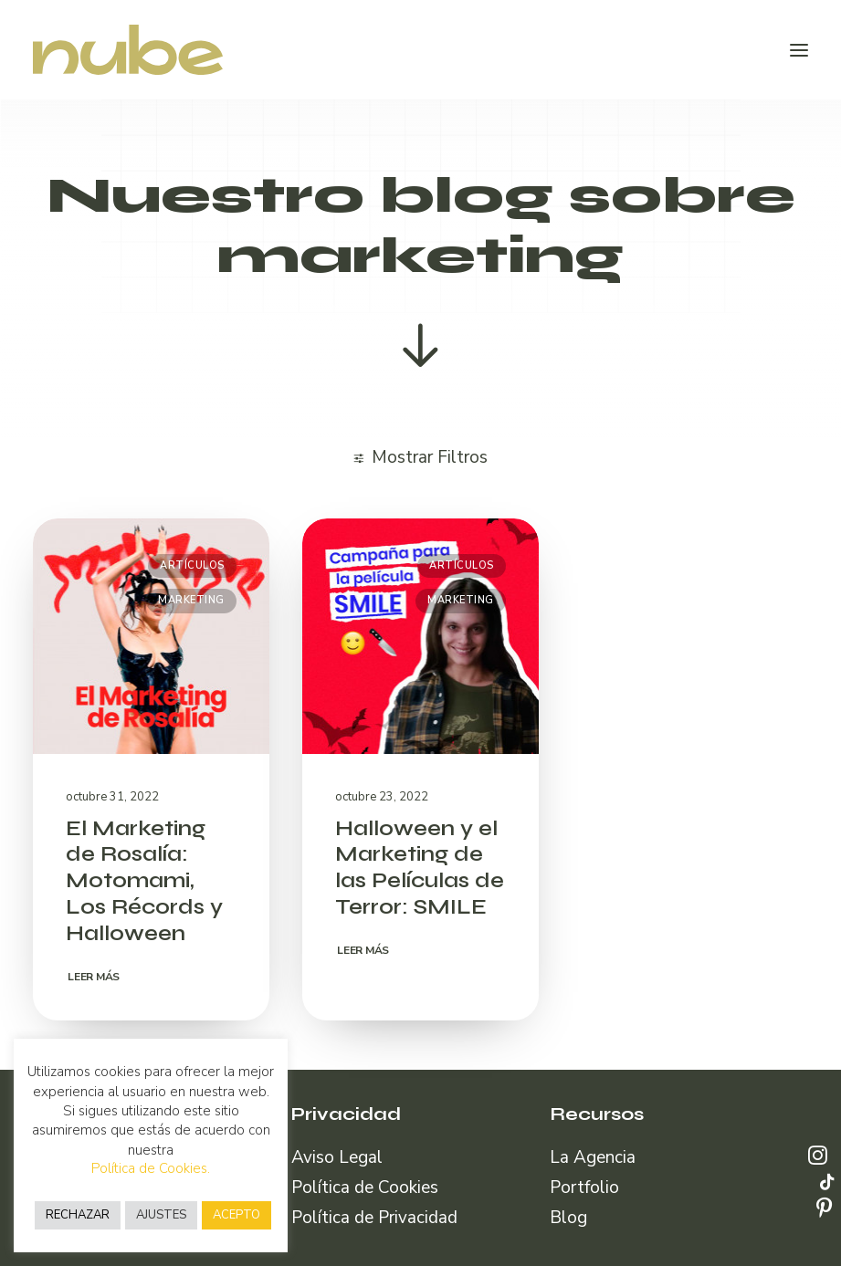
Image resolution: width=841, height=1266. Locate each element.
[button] (799, 49)
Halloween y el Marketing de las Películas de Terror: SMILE (419, 867)
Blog (568, 1217)
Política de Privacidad (374, 1217)
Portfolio (584, 1187)
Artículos (192, 565)
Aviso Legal (337, 1157)
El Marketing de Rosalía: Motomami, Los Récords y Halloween (144, 881)
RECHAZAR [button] (78, 1215)
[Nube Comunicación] (128, 50)
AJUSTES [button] (161, 1215)
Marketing (191, 600)
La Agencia (593, 1157)
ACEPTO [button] (236, 1215)
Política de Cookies (364, 1187)
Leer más (94, 976)
